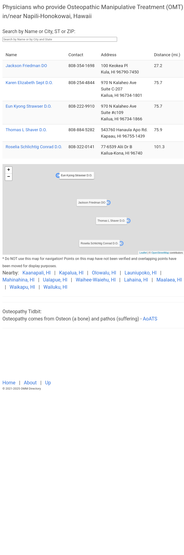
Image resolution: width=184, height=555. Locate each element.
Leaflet (143, 252)
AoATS (150, 319)
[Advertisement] (52, 356)
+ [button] (8, 170)
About (31, 382)
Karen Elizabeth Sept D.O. (29, 82)
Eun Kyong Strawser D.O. (29, 106)
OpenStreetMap (160, 252)
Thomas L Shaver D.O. (26, 129)
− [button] (8, 177)
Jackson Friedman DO (26, 65)
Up (48, 382)
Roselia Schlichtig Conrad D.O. (34, 146)
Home (9, 382)
